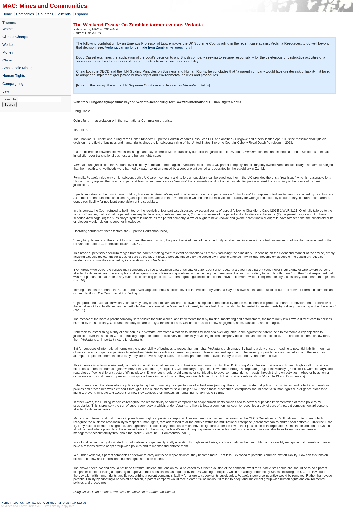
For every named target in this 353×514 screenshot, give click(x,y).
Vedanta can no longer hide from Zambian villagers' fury (147, 47)
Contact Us (79, 502)
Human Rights (13, 76)
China (7, 60)
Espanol (81, 14)
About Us (18, 502)
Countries (45, 14)
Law (5, 91)
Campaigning (12, 84)
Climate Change (15, 37)
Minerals (64, 14)
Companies (25, 14)
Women (8, 29)
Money (7, 52)
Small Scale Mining (17, 68)
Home (7, 14)
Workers (8, 45)
